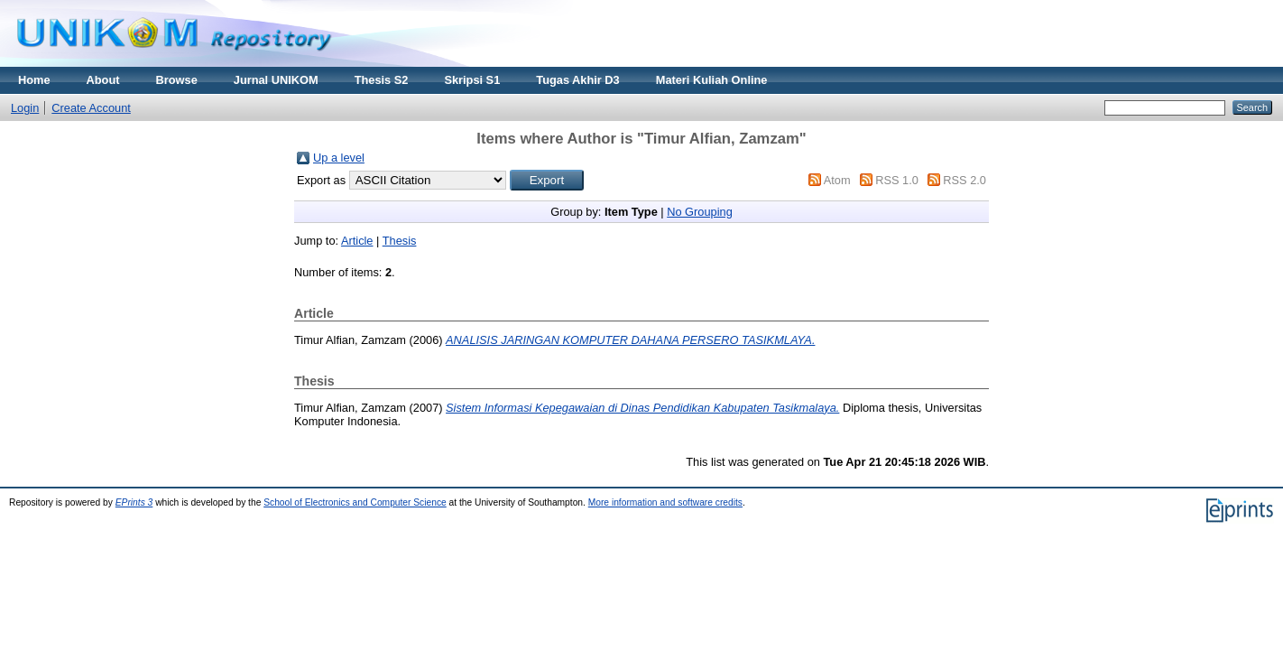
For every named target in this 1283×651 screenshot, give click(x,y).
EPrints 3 (134, 502)
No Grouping (700, 212)
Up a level (339, 157)
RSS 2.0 (964, 180)
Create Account (91, 108)
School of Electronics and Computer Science (355, 502)
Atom (837, 180)
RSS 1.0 (896, 180)
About (103, 80)
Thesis (400, 240)
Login (25, 108)
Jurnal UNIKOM (276, 80)
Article (357, 240)
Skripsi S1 (472, 80)
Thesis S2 (382, 80)
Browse (177, 80)
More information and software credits (665, 502)
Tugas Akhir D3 (577, 80)
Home (34, 80)
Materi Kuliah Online (712, 80)
